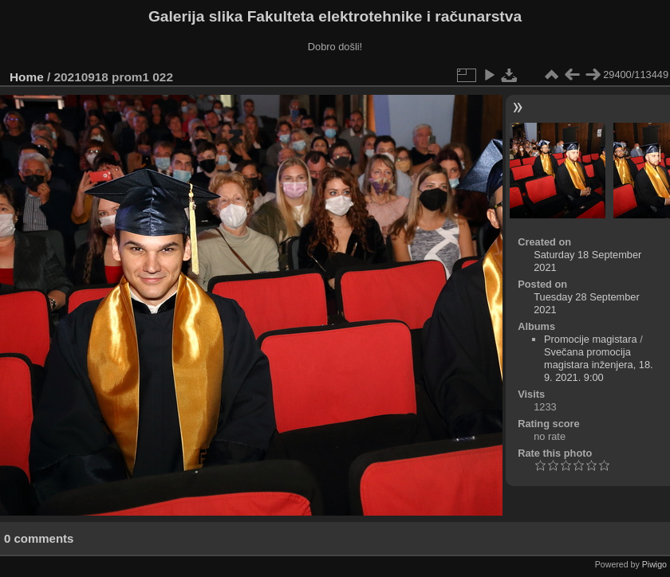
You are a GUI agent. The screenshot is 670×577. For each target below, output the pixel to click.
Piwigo (654, 564)
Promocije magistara (590, 339)
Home (27, 77)
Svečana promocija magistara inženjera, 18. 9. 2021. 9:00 (598, 364)
